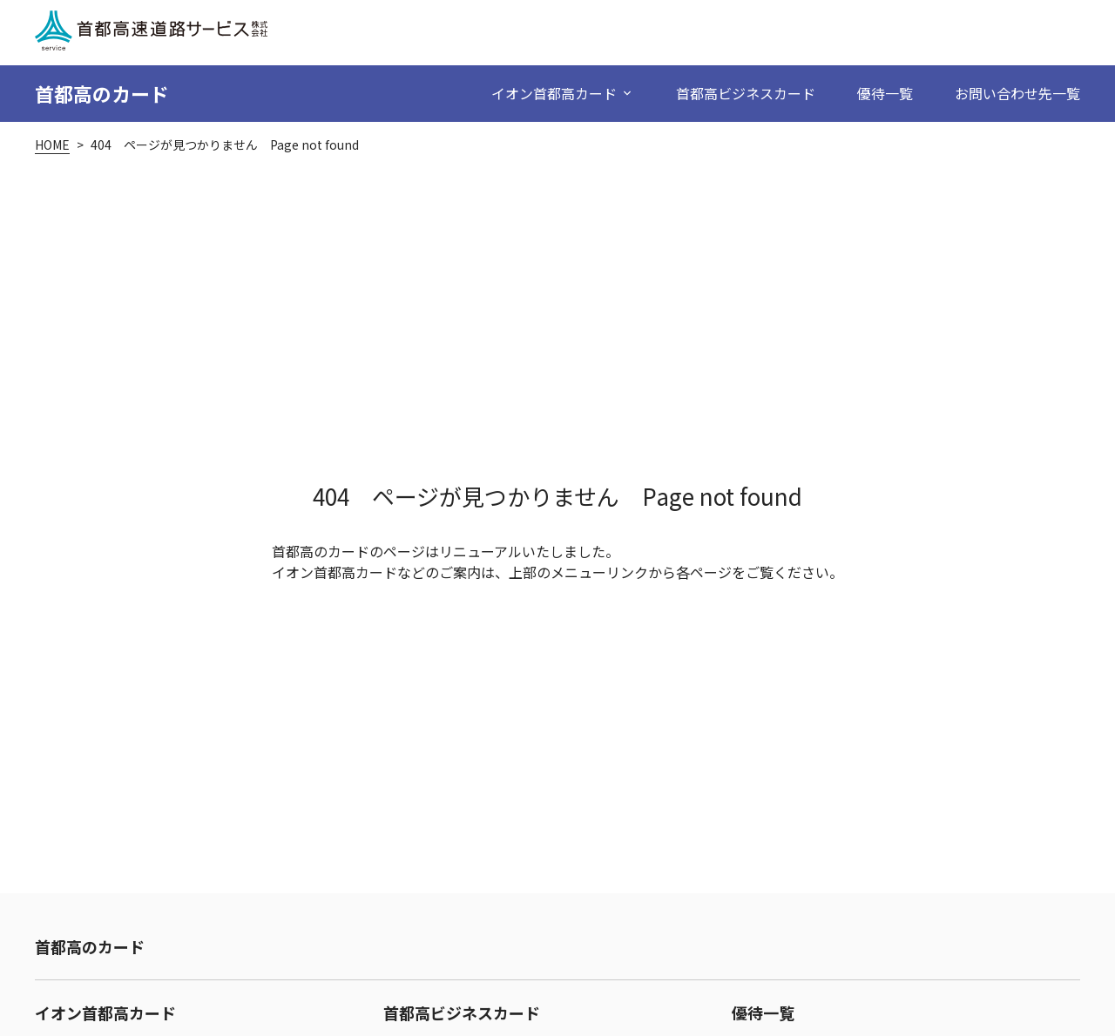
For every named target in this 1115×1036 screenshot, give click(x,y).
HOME (52, 144)
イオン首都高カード (105, 1012)
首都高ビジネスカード (745, 93)
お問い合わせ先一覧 (1017, 93)
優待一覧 (885, 93)
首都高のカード (102, 93)
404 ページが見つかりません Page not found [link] (225, 144)
